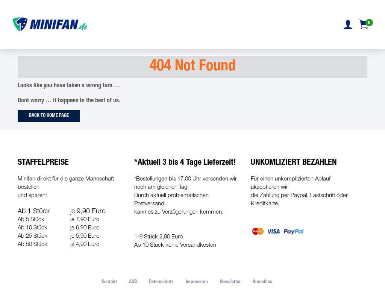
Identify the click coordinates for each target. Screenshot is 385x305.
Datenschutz (161, 282)
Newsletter (230, 282)
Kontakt (109, 282)
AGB (133, 282)
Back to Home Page (49, 116)
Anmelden (263, 282)
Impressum (197, 282)
